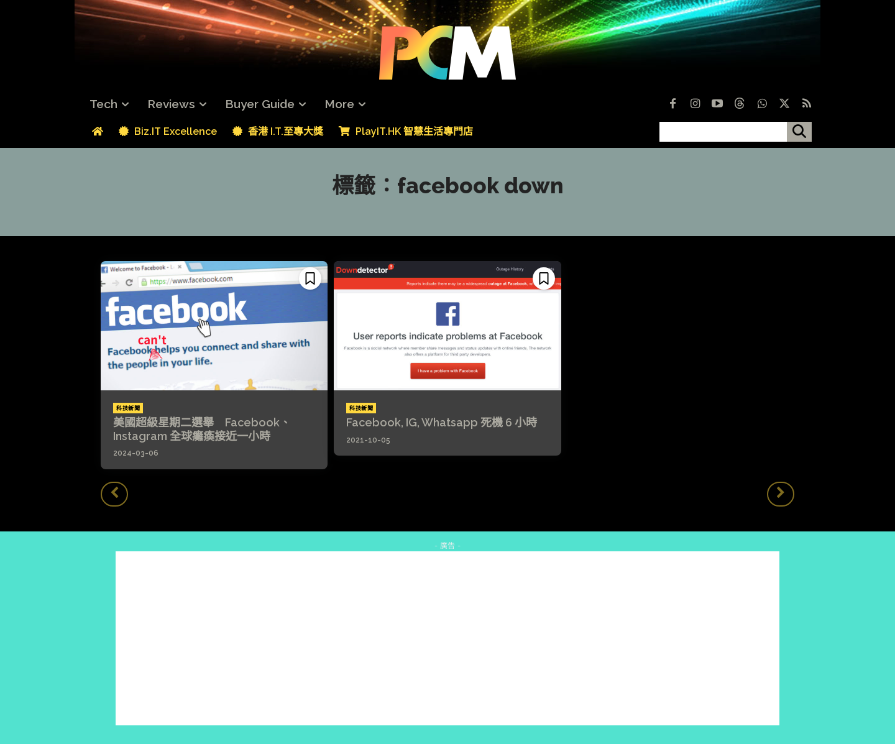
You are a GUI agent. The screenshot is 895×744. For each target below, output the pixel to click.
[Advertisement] (447, 638)
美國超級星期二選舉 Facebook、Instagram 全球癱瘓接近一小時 (202, 429)
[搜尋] (799, 132)
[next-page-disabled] (780, 494)
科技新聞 (128, 408)
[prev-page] (114, 494)
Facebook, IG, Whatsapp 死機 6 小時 (441, 422)
